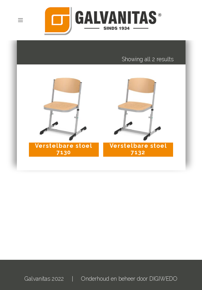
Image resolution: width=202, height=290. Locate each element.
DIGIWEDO (163, 279)
